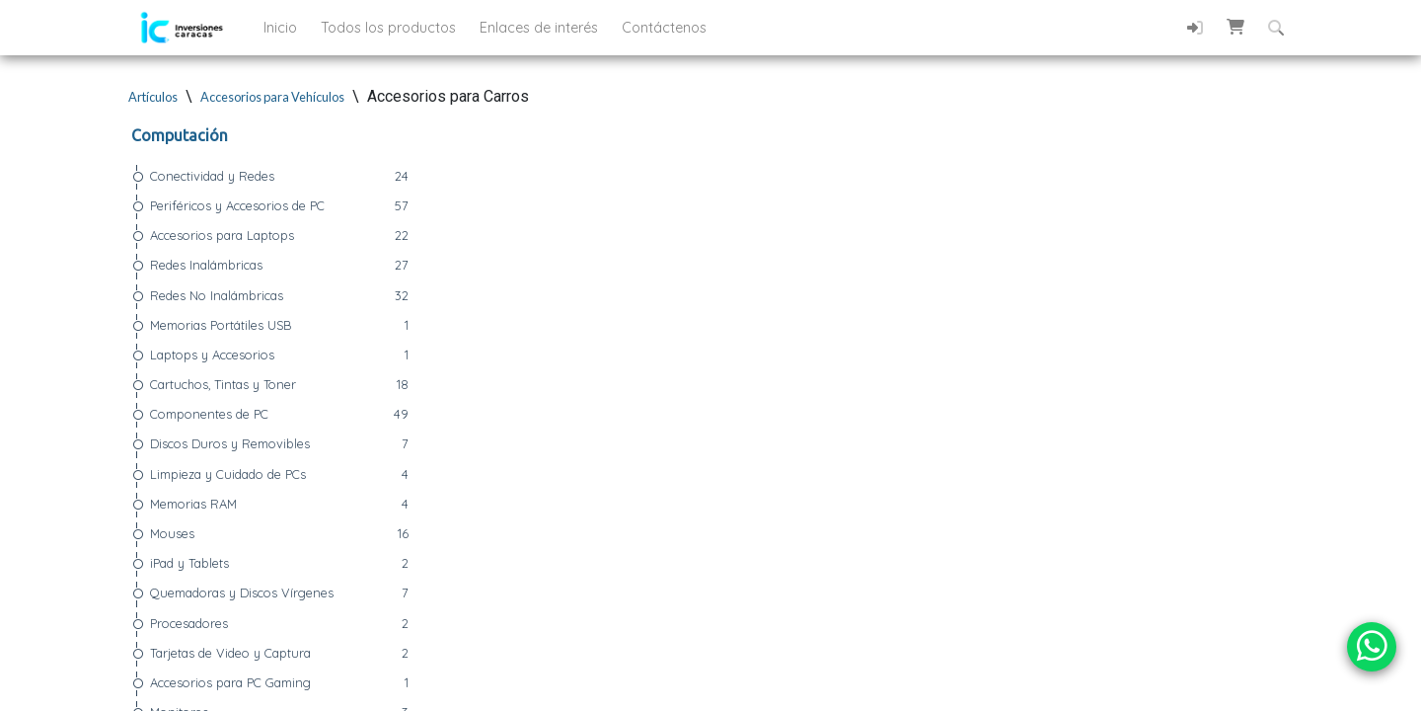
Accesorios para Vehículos (272, 97)
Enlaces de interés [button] (541, 28)
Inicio (282, 28)
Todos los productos (390, 28)
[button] (1235, 27)
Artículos (153, 97)
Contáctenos (664, 28)
